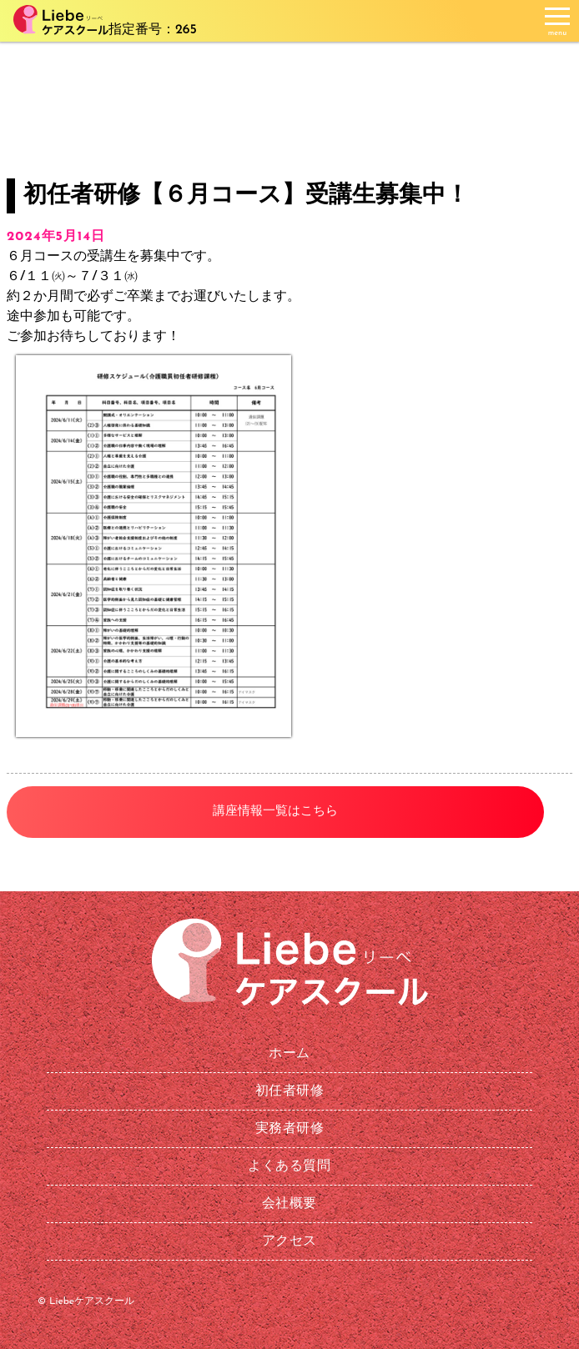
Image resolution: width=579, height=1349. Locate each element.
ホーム (289, 1054)
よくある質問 (289, 1166)
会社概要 (289, 1204)
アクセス (289, 1241)
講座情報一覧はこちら (275, 811)
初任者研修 (290, 1091)
